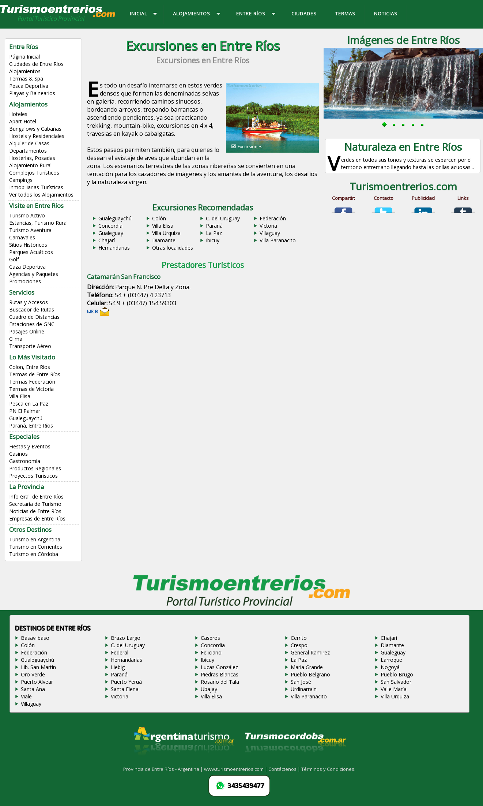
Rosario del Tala (220, 681)
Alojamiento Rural (30, 165)
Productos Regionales (35, 468)
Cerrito (299, 637)
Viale (26, 696)
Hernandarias (114, 247)
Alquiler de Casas (29, 143)
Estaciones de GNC (31, 324)
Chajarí (106, 240)
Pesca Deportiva (28, 85)
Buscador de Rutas (31, 309)
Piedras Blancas (219, 674)
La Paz (214, 233)
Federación (273, 218)
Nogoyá (390, 667)
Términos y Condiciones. (328, 769)
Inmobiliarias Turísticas (36, 187)
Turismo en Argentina (34, 539)
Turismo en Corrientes (35, 546)
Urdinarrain (304, 689)
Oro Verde (33, 674)
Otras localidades (172, 247)
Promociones (25, 281)
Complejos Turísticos (34, 172)
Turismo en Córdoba (33, 554)
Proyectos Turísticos (33, 475)
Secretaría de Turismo (35, 503)
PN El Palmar (24, 410)
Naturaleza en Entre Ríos (403, 147)
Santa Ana (33, 689)
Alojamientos (25, 71)
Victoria (268, 225)
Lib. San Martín (38, 667)
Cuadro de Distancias (34, 316)
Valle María (394, 689)
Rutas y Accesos (28, 302)
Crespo (299, 645)
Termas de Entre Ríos (34, 374)
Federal (119, 652)
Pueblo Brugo (397, 674)
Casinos (18, 453)
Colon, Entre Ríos (29, 366)
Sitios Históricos (28, 244)
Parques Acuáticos (31, 252)
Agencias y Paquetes (33, 273)
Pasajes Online (26, 331)
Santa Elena (125, 689)
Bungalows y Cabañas (35, 128)
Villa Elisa (19, 396)
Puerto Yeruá (126, 681)
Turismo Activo (27, 215)
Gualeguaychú (25, 418)
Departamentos (28, 150)
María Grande (307, 667)
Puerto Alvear (37, 681)
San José (301, 681)
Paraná (214, 225)
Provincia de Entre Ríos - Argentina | (163, 769)
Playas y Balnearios (32, 93)
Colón (159, 218)
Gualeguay (110, 233)
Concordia (110, 225)
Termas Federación (32, 381)
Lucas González (219, 667)
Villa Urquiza (166, 233)
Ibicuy (212, 240)
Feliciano (211, 652)
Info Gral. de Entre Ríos (36, 496)
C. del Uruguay (223, 218)
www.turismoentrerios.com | (236, 769)
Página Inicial (24, 56)
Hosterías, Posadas (32, 157)
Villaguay (270, 233)
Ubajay (209, 689)
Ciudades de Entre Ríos (36, 63)
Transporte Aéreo (30, 346)
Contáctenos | (284, 769)
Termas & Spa (26, 78)
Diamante (164, 240)
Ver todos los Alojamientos (41, 194)
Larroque (391, 659)
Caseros (210, 637)
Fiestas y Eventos (29, 446)
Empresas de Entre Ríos (37, 518)
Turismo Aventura (30, 230)
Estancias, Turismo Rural (38, 222)
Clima (15, 338)
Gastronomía (24, 461)
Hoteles (18, 114)
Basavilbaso (35, 637)
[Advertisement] (203, 377)
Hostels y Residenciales (36, 136)
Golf (14, 259)
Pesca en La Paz (28, 403)
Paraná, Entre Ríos (31, 425)
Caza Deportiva (27, 266)
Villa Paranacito (278, 240)
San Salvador (396, 681)
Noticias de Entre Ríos (35, 511)
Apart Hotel (22, 121)
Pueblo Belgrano (310, 674)
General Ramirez (310, 652)
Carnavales (22, 237)
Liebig (118, 667)
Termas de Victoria (31, 388)
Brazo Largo (125, 637)
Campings (21, 179)
